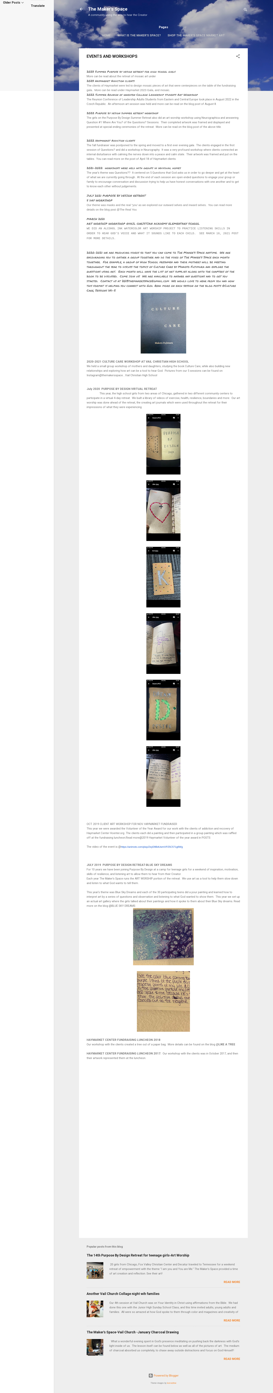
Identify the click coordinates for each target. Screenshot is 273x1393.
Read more (232, 1282)
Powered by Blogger (163, 1375)
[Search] (245, 10)
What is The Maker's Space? (139, 35)
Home (106, 35)
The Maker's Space (107, 9)
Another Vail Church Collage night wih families (123, 1294)
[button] (238, 57)
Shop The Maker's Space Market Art (196, 35)
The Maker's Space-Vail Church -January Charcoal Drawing (133, 1332)
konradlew (171, 1383)
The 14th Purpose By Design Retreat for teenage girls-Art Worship (138, 1255)
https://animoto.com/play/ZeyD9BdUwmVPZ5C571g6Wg (152, 846)
